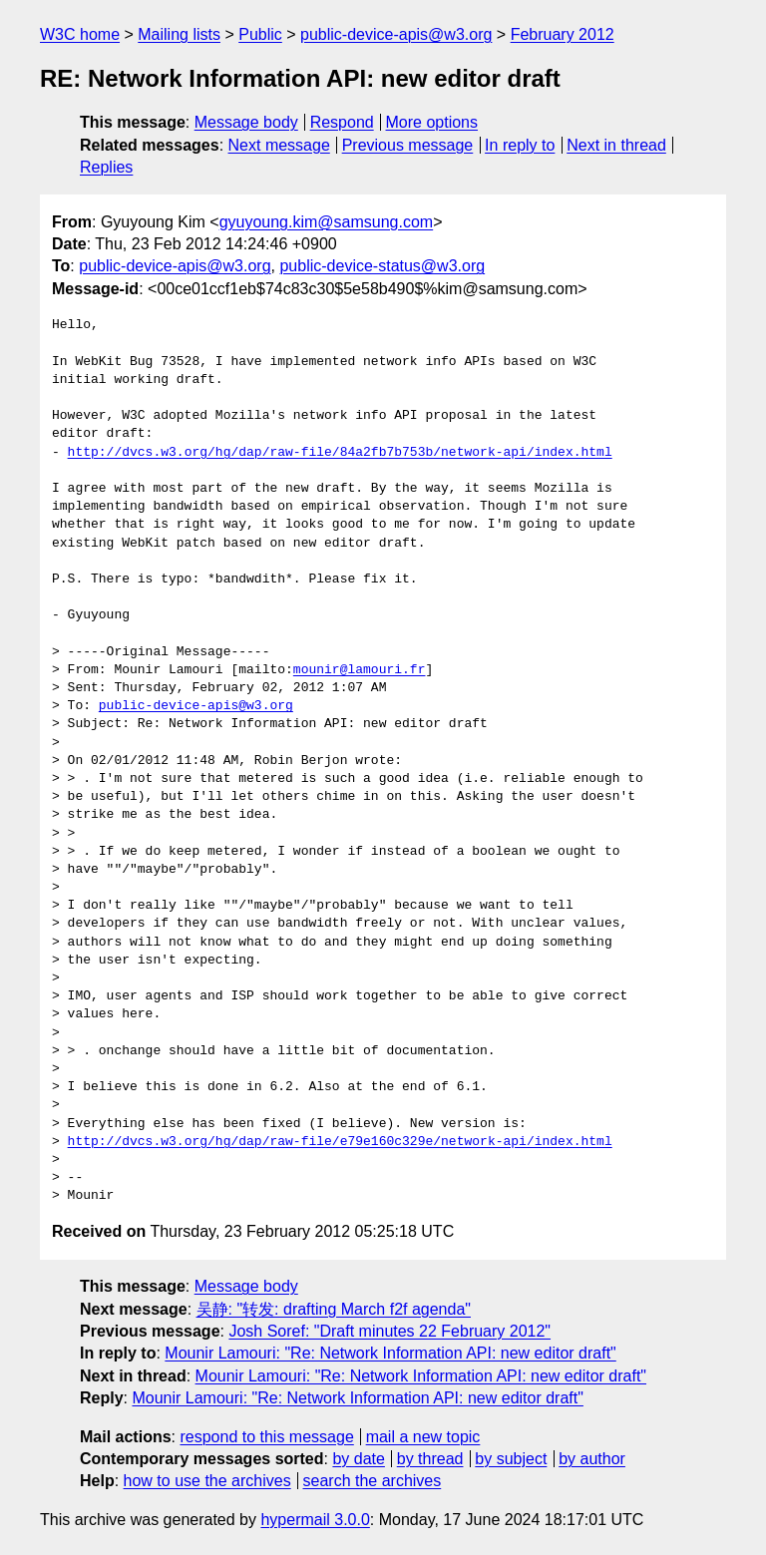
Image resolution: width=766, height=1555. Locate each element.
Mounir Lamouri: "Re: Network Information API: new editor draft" (390, 1353)
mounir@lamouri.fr (359, 670)
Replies (106, 167)
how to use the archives (207, 1480)
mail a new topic (423, 1436)
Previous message (408, 145)
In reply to (520, 145)
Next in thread (616, 145)
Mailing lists (179, 34)
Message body (246, 122)
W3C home (80, 34)
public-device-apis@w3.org (396, 34)
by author (592, 1458)
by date (358, 1458)
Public (260, 34)
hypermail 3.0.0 (314, 1519)
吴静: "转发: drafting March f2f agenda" (333, 1309)
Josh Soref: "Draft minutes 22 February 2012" (389, 1331)
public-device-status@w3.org (382, 265)
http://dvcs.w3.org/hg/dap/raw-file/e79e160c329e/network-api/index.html (340, 1142)
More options (432, 122)
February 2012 (562, 34)
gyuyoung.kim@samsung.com (326, 221)
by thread (430, 1458)
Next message (279, 145)
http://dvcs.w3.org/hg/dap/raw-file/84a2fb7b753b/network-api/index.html (340, 453)
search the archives (372, 1480)
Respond (342, 122)
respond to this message (266, 1436)
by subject (511, 1458)
